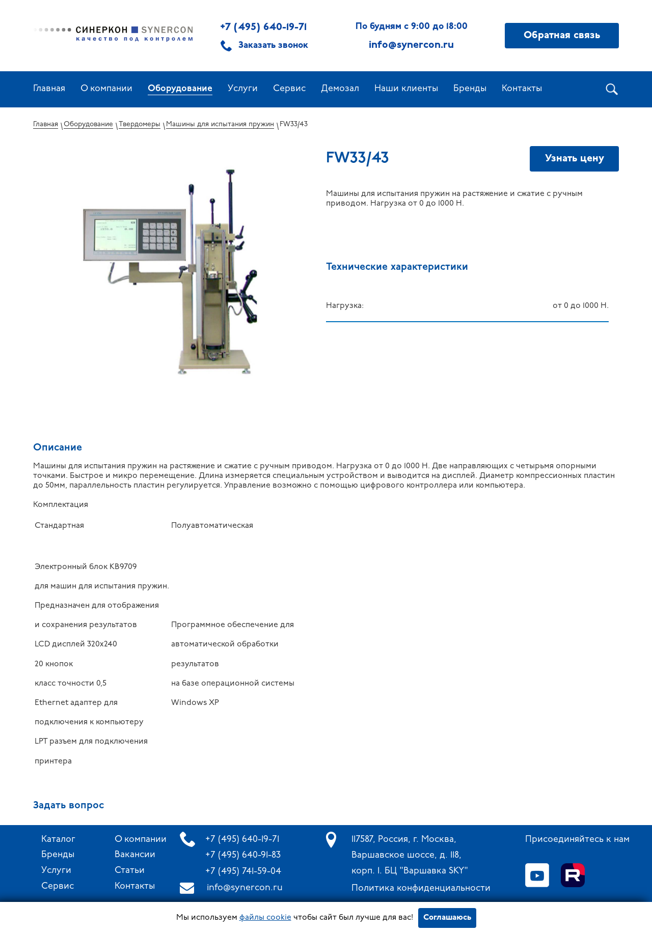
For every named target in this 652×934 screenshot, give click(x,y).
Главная (49, 89)
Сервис (289, 89)
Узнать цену (574, 159)
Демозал (340, 89)
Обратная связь (562, 36)
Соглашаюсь (447, 918)
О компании (106, 89)
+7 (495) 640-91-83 (243, 855)
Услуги (243, 89)
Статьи (130, 870)
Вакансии (135, 855)
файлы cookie (265, 918)
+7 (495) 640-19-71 (263, 27)
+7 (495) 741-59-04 (243, 871)
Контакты (522, 89)
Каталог (58, 839)
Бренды (469, 89)
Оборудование (180, 89)
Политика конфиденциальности (421, 888)
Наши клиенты (406, 89)
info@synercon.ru (245, 888)
